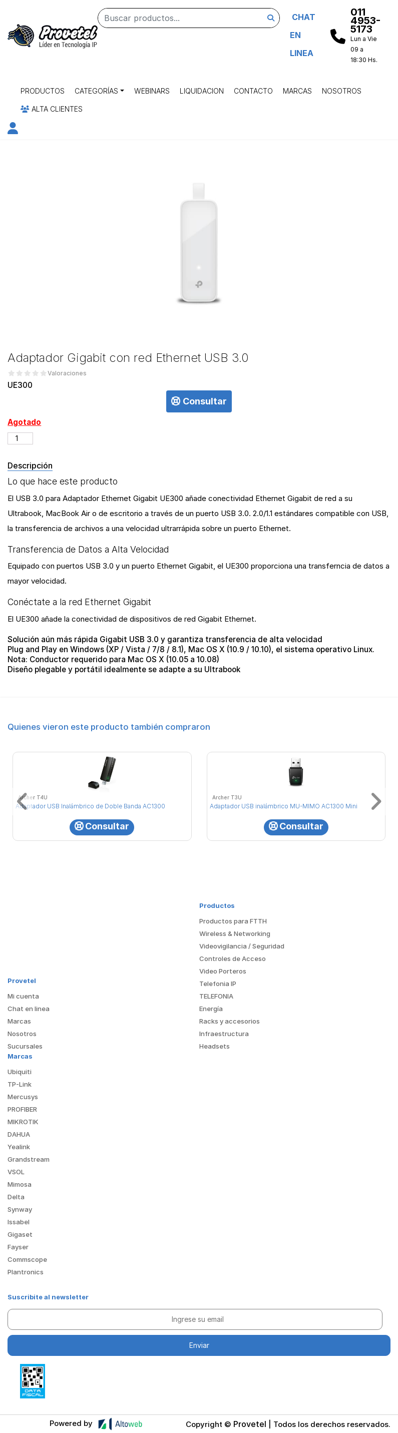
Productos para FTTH (233, 921)
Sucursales (25, 1046)
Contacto (253, 91)
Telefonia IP (217, 984)
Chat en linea (29, 1009)
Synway (20, 1209)
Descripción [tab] (30, 465)
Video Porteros (222, 971)
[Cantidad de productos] (20, 438)
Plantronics (26, 1272)
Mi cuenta (23, 996)
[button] (13, 130)
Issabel (19, 1222)
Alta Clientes (52, 109)
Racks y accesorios (229, 1021)
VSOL (16, 1172)
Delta (16, 1197)
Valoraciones (67, 373)
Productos (43, 91)
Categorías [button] (96, 91)
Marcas (297, 91)
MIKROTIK (23, 1122)
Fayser (18, 1247)
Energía (211, 1009)
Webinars (152, 91)
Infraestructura (224, 1034)
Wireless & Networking (234, 933)
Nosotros (341, 91)
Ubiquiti (20, 1072)
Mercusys (23, 1097)
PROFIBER (22, 1109)
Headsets (214, 1046)
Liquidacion (202, 91)
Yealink (19, 1147)
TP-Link (20, 1084)
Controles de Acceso (232, 958)
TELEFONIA (216, 996)
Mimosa (20, 1184)
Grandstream (29, 1159)
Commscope (27, 1259)
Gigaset (20, 1234)
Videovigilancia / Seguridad (241, 946)
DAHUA (19, 1134)
